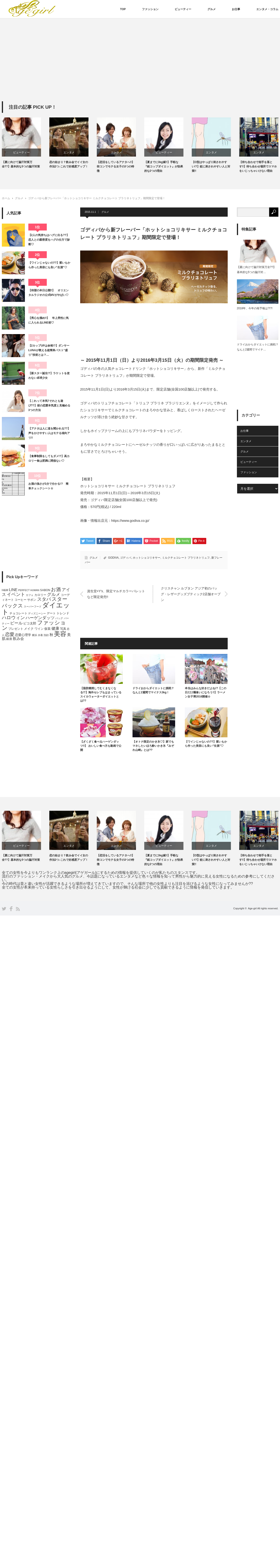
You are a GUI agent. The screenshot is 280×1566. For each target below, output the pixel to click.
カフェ (29, 595)
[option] (25, 143)
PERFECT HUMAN (28, 590)
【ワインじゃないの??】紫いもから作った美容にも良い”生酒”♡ (206, 743)
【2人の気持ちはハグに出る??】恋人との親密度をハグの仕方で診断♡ (49, 239)
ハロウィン (13, 617)
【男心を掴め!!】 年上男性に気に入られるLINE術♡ (48, 320)
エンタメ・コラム (267, 9)
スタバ (44, 599)
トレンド (62, 613)
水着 (40, 635)
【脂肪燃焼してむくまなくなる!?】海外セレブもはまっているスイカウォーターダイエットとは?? (100, 694)
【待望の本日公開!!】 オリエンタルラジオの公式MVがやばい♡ (48, 293)
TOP (123, 9)
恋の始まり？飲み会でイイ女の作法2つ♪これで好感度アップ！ (68, 164)
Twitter (4, 908)
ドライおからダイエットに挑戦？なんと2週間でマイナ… (257, 347)
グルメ (211, 9)
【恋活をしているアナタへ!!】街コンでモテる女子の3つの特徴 (116, 166)
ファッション (150, 9)
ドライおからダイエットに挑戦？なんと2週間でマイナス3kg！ (153, 690)
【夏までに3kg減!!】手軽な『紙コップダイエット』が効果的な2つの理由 (163, 166)
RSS (18, 909)
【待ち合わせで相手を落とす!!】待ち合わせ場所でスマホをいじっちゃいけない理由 (258, 166)
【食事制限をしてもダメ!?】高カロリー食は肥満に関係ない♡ (49, 458)
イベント (16, 594)
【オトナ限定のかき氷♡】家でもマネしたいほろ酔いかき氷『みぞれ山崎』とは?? (153, 746)
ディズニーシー (37, 613)
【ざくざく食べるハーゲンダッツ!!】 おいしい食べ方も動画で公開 (100, 746)
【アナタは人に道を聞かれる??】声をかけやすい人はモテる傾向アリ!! (49, 433)
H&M (5, 590)
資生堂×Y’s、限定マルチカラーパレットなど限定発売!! (116, 594)
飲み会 (18, 639)
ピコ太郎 (29, 623)
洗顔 (46, 635)
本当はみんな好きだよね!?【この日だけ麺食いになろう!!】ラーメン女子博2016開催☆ (205, 692)
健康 (55, 628)
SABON (45, 590)
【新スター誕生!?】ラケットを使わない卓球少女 (49, 375)
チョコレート (18, 613)
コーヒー (21, 599)
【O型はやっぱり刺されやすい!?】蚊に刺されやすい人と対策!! (211, 166)
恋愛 (9, 634)
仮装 (47, 628)
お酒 (56, 589)
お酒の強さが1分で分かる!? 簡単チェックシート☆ (48, 486)
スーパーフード (32, 606)
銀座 (9, 639)
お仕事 (236, 9)
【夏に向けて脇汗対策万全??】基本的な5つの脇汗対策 (21, 164)
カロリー (40, 595)
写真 (63, 628)
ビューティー (183, 9)
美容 (60, 633)
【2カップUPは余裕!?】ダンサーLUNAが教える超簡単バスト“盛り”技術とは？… (49, 350)
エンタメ (68, 152)
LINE (13, 590)
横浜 (34, 635)
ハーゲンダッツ (40, 617)
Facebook (11, 908)
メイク (29, 628)
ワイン (39, 628)
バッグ (59, 618)
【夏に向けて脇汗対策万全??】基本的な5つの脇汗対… (256, 269)
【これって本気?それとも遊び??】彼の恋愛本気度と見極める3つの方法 (49, 405)
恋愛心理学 (23, 635)
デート (51, 613)
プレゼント (15, 628)
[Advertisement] (140, 67)
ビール (16, 623)
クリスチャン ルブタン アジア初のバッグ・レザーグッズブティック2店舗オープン (191, 593)
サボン (31, 599)
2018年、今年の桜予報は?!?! (255, 308)
